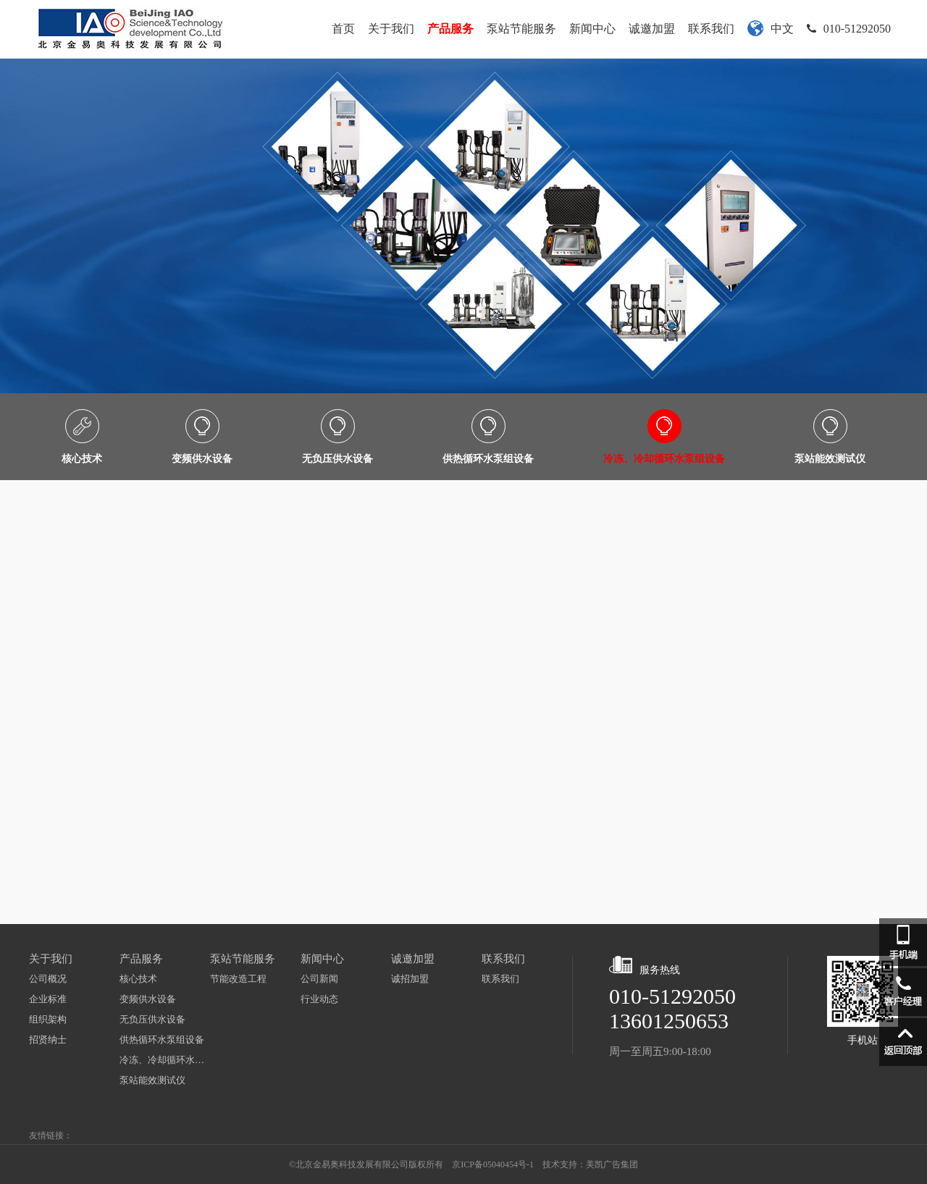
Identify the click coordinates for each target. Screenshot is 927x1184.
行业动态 (319, 999)
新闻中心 (592, 29)
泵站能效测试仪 (152, 1080)
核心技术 (138, 978)
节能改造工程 (238, 978)
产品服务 (450, 29)
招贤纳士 (48, 1039)
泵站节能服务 (521, 29)
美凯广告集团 (612, 1164)
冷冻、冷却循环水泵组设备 (164, 1059)
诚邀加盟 (652, 29)
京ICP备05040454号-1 (493, 1164)
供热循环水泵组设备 (161, 1039)
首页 (343, 29)
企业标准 (48, 999)
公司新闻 (319, 978)
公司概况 (48, 978)
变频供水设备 (147, 999)
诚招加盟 (410, 978)
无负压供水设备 (152, 1019)
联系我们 (711, 29)
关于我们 (391, 29)
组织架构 (48, 1019)
